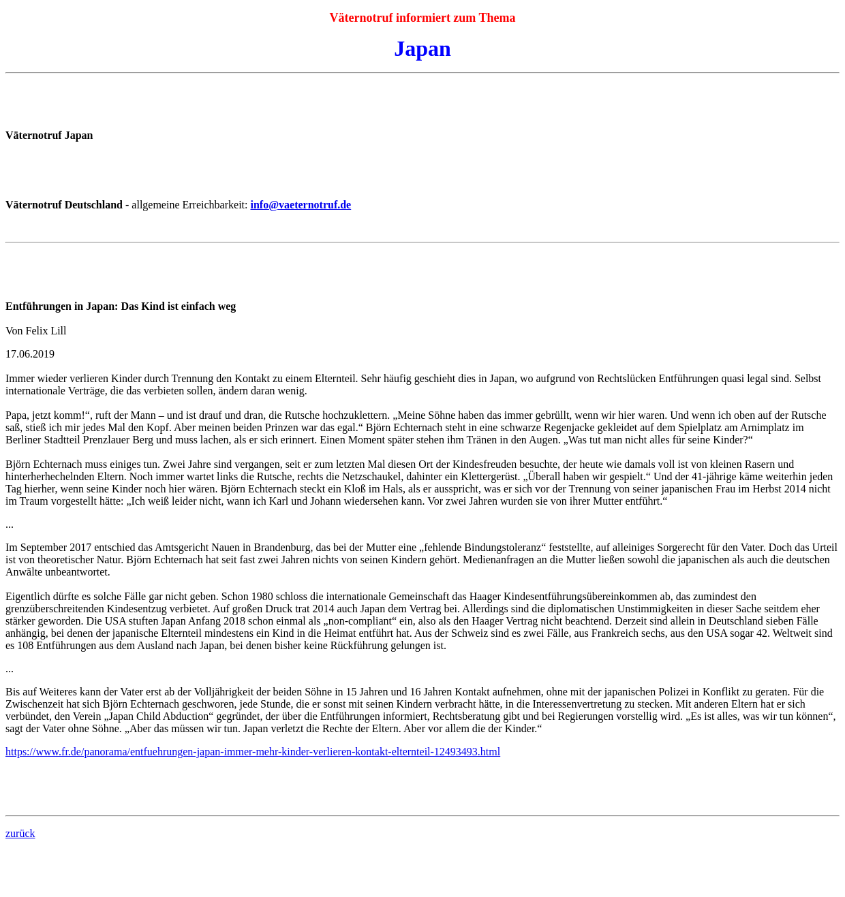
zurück (20, 833)
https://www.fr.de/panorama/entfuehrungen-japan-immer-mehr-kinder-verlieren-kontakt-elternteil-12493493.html (252, 751)
